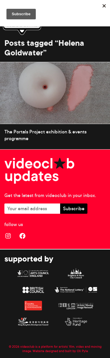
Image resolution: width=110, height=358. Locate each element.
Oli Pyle (82, 351)
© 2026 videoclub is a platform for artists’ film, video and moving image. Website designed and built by (55, 349)
